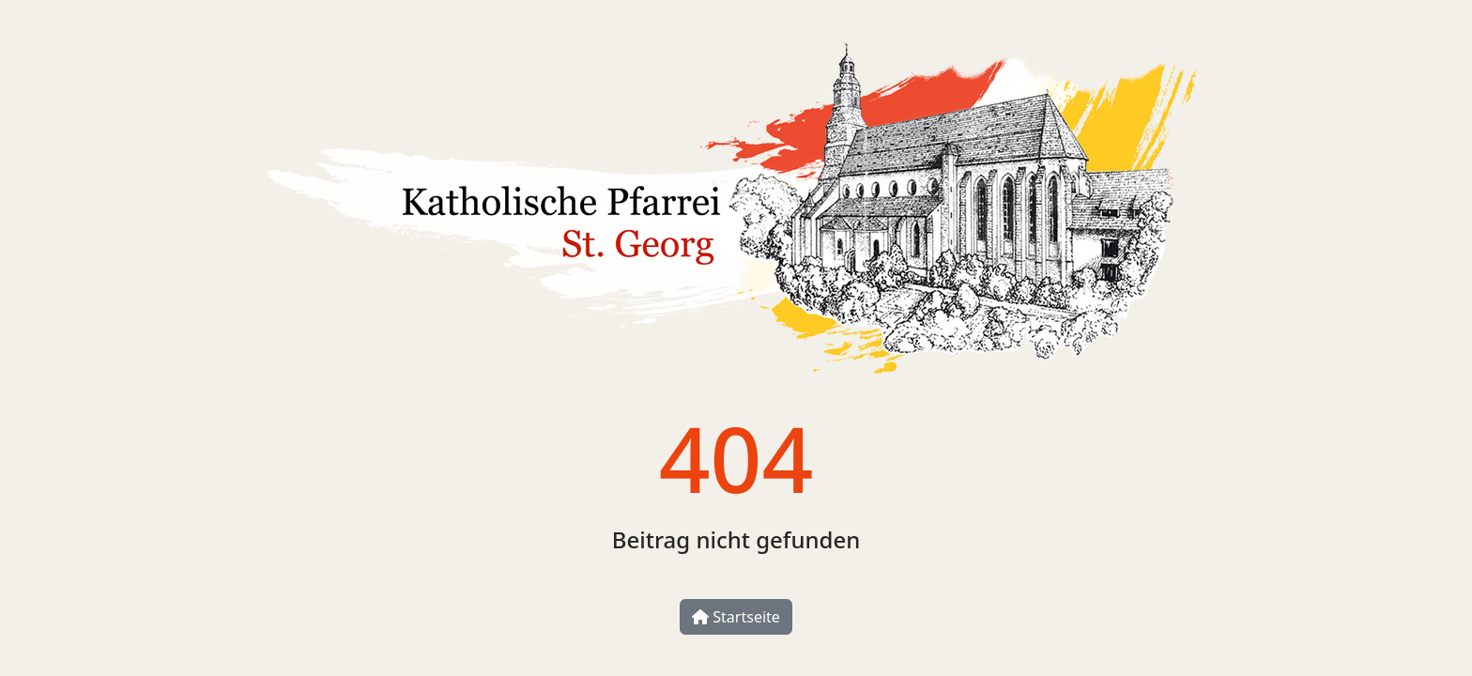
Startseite (736, 617)
